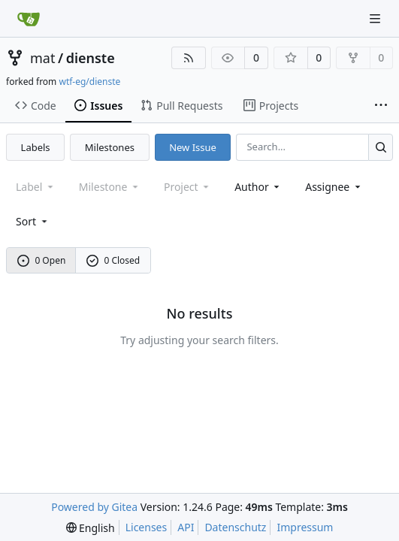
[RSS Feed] (188, 58)
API (185, 527)
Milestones (110, 147)
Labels (35, 147)
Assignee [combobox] (334, 187)
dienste (90, 57)
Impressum (305, 527)
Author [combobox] (258, 187)
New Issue (192, 147)
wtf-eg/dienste (89, 81)
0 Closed (113, 260)
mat (42, 57)
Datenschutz (235, 527)
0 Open (41, 260)
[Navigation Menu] (376, 18)
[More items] (381, 105)
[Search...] (380, 147)
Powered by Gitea (94, 507)
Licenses (146, 527)
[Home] (29, 18)
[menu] (32, 221)
